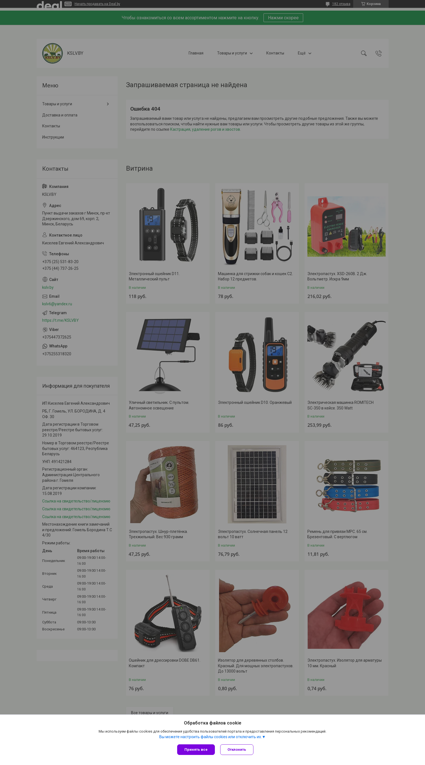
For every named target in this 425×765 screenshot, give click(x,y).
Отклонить (237, 749)
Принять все (196, 749)
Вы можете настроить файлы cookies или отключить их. (210, 737)
